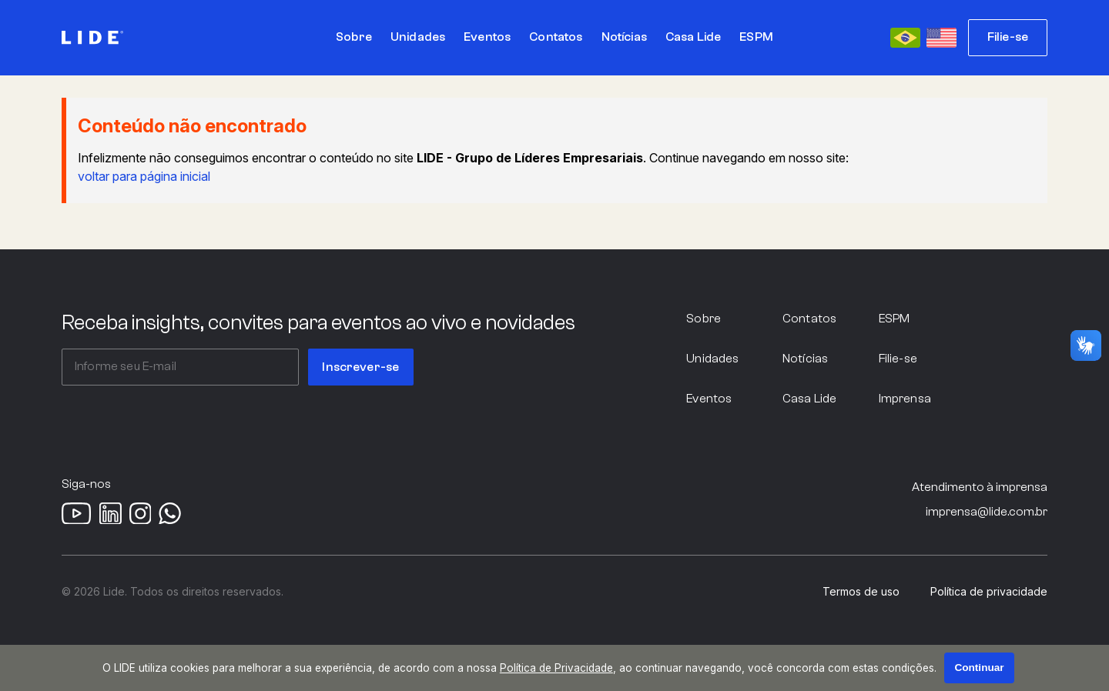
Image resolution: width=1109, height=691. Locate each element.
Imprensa (905, 399)
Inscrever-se (360, 367)
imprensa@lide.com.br (986, 512)
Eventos (709, 399)
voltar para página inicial (144, 176)
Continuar (978, 667)
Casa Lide (809, 399)
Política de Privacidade (556, 668)
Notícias (805, 359)
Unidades (712, 359)
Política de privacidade (988, 591)
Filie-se (1007, 37)
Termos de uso (861, 591)
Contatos (809, 318)
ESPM (894, 318)
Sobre (703, 318)
